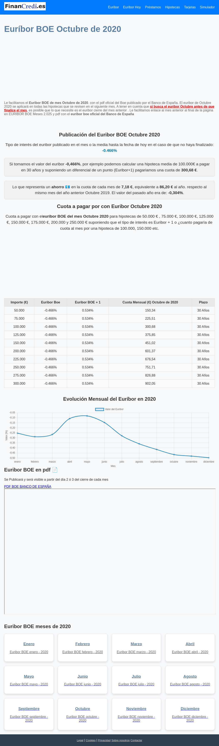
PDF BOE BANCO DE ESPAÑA (27, 486)
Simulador (207, 7)
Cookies (91, 740)
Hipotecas (172, 7)
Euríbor (113, 7)
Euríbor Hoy (132, 7)
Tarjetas (190, 7)
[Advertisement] (109, 68)
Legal (80, 740)
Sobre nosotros (120, 740)
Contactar (136, 740)
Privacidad (104, 740)
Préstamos (153, 7)
